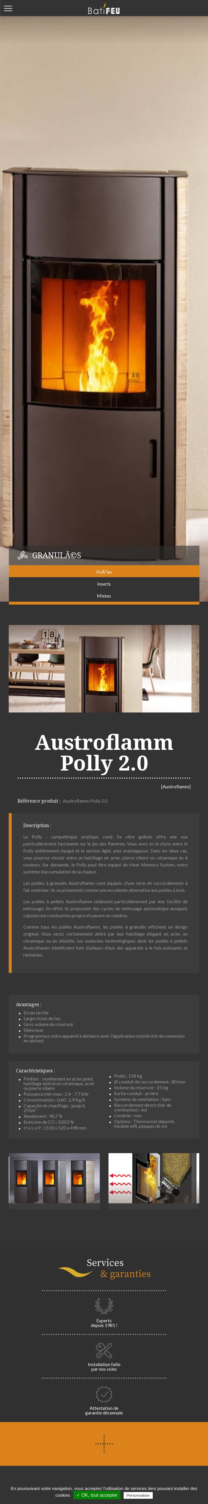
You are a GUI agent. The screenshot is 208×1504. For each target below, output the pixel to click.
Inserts (104, 583)
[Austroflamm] (176, 786)
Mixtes (104, 595)
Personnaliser (138, 1495)
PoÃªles (104, 572)
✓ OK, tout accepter (97, 1495)
